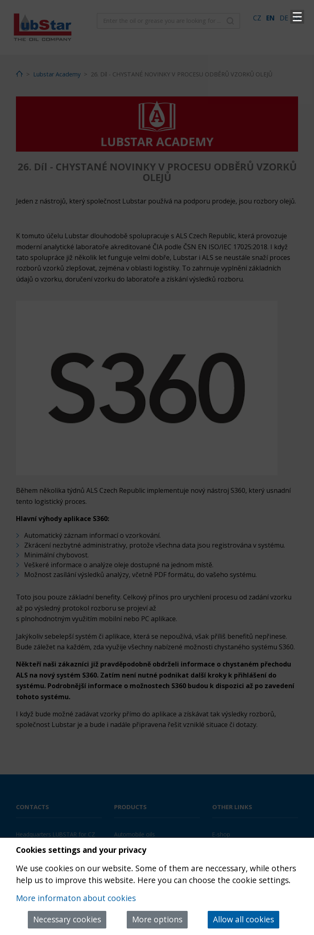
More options (157, 919)
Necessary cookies (67, 919)
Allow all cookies (243, 919)
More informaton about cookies (76, 898)
